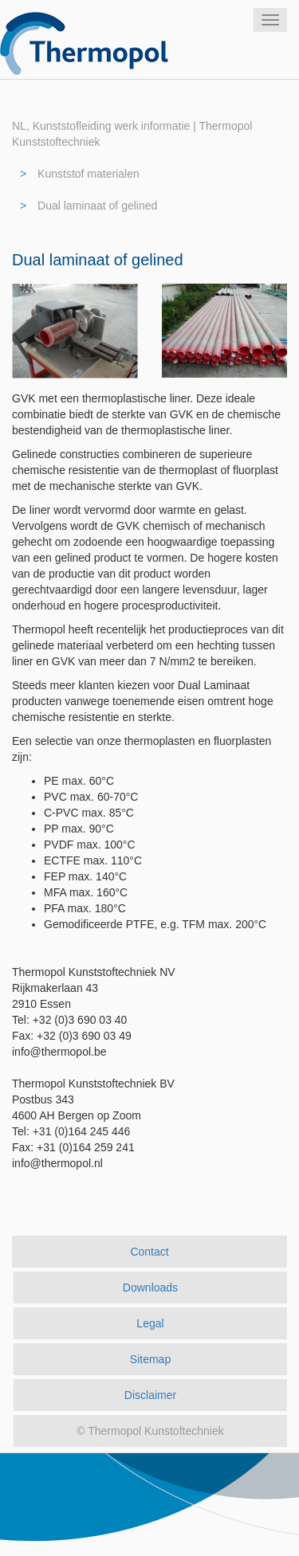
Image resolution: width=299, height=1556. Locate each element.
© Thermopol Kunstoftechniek (150, 1431)
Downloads (150, 1287)
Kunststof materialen (88, 173)
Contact (149, 1251)
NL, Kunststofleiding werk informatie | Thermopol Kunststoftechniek (132, 134)
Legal (149, 1323)
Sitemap (150, 1359)
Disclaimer (150, 1395)
